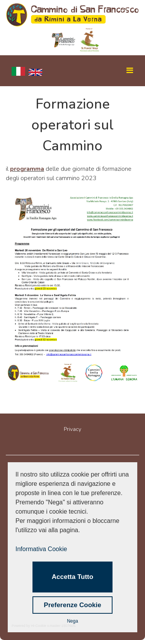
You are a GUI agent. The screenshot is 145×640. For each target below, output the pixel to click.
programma (27, 169)
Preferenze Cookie (72, 605)
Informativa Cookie (41, 549)
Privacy (72, 429)
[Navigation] (125, 70)
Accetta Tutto (72, 576)
